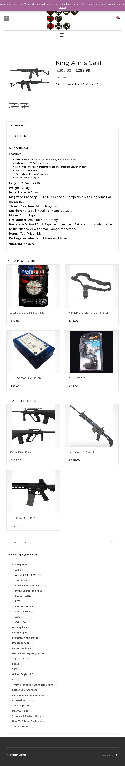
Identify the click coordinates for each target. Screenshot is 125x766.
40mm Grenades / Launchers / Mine (33, 684)
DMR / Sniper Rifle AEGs (28, 590)
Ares (18, 569)
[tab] (16, 125)
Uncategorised (20, 642)
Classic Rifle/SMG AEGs (28, 585)
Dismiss (62, 7)
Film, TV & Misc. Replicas (26, 721)
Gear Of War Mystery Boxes (28, 653)
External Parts (20, 700)
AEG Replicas (19, 564)
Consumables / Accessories (28, 695)
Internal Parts (20, 710)
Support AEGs (23, 595)
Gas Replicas (19, 627)
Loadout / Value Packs (25, 637)
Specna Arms (23, 611)
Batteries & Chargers (24, 689)
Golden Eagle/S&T (22, 674)
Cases (15, 663)
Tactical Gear (20, 726)
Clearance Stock (94, 84)
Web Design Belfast (16, 754)
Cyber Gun (21, 622)
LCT (17, 601)
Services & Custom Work (26, 716)
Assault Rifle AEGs (76, 84)
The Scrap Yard (21, 705)
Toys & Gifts (19, 658)
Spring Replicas (21, 632)
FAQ (14, 679)
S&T (14, 669)
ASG (17, 616)
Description (16, 125)
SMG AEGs (21, 580)
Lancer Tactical (24, 606)
